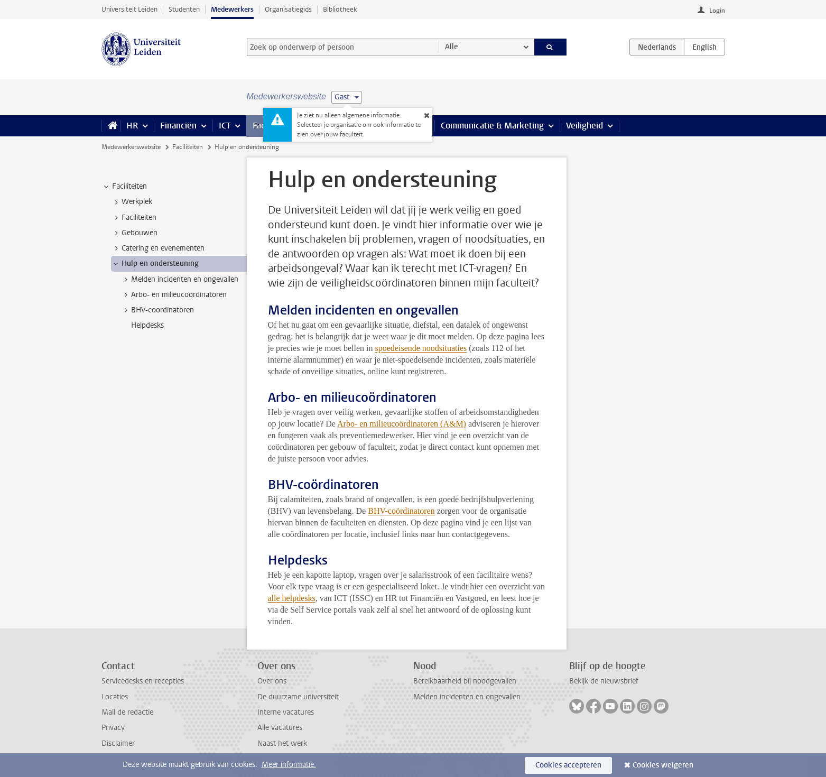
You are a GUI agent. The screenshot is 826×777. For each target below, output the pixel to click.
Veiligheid (584, 125)
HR (132, 125)
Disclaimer (118, 743)
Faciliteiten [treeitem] (124, 186)
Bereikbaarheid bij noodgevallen (464, 681)
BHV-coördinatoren (401, 510)
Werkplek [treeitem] (132, 202)
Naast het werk (282, 743)
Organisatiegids (288, 9)
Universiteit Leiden (129, 9)
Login (717, 10)
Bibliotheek (340, 9)
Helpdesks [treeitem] (147, 325)
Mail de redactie (127, 712)
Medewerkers (232, 9)
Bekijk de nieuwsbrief (603, 681)
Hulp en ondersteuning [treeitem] (155, 263)
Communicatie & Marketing (492, 125)
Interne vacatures (285, 712)
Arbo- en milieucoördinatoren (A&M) (401, 423)
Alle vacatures (279, 728)
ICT (224, 125)
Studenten (184, 9)
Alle (451, 47)
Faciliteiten (187, 147)
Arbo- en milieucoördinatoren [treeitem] (174, 295)
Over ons (271, 681)
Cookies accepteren (568, 765)
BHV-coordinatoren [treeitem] (157, 310)
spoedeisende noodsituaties (421, 348)
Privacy (113, 728)
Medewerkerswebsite (131, 147)
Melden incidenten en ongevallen (467, 697)
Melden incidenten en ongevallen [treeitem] (179, 279)
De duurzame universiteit (298, 697)
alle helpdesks (291, 598)
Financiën (178, 125)
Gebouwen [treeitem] (134, 233)
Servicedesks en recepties (142, 681)
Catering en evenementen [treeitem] (158, 248)
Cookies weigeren (663, 765)
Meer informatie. (289, 765)
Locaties (114, 697)
